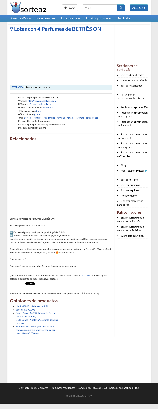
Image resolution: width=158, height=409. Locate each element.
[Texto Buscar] (118, 7)
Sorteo (27, 123)
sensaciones (92, 123)
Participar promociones (99, 23)
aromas (80, 123)
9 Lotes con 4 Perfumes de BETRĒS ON (55, 34)
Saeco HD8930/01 (25, 314)
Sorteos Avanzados (131, 90)
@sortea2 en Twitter (132, 175)
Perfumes (38, 123)
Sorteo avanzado (70, 23)
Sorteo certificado (20, 23)
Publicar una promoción (80, 7)
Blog (123, 170)
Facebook (47, 112)
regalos (70, 123)
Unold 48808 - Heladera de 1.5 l (32, 311)
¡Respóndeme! (129, 200)
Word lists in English (132, 241)
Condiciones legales (88, 393)
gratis (37, 119)
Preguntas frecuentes (62, 393)
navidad (61, 123)
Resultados (124, 23)
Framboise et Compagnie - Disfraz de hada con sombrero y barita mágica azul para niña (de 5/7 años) (36, 335)
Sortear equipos (130, 195)
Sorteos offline (129, 184)
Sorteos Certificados (132, 80)
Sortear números (130, 190)
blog (38, 116)
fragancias (49, 123)
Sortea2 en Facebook (121, 393)
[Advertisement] (35, 59)
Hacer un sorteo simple (134, 85)
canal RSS (85, 280)
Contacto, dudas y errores (33, 393)
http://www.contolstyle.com (42, 106)
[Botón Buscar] (140, 7)
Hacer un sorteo (46, 23)
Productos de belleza (40, 109)
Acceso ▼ (139, 14)
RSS (137, 393)
